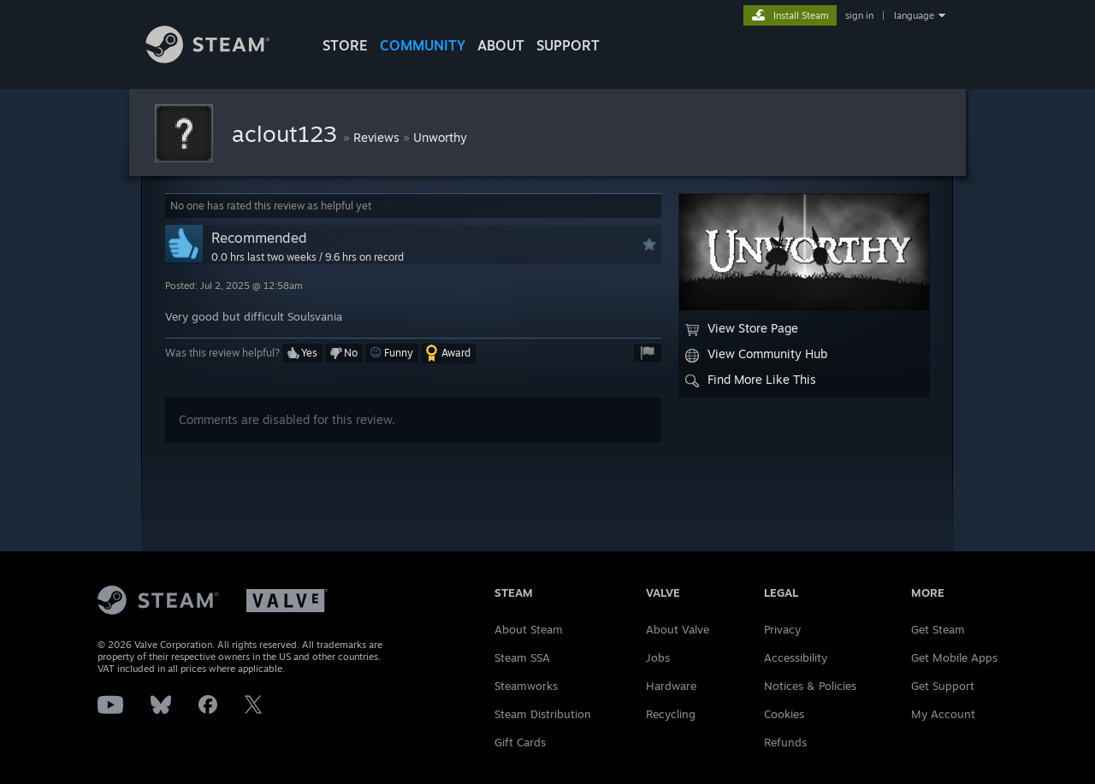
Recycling (670, 714)
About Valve (677, 629)
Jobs (658, 657)
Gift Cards (520, 742)
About (500, 45)
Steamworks (526, 686)
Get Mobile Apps (954, 657)
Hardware (671, 686)
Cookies (784, 714)
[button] (302, 353)
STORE (345, 45)
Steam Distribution (542, 714)
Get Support (942, 686)
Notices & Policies (810, 686)
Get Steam (938, 629)
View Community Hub (756, 354)
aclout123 (287, 133)
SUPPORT (568, 45)
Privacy (782, 629)
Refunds (785, 742)
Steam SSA (522, 657)
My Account (943, 714)
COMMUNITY (422, 45)
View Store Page (741, 328)
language (914, 15)
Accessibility (795, 657)
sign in (859, 15)
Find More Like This (750, 379)
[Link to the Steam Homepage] (220, 58)
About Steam (528, 629)
